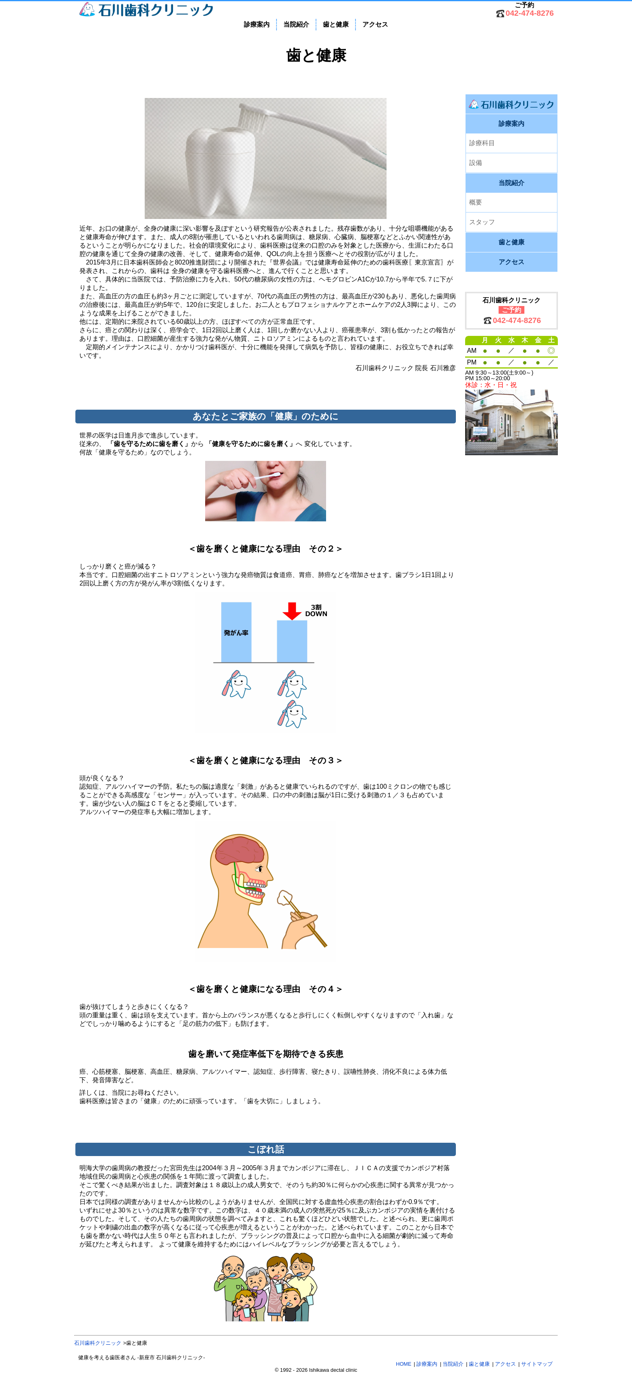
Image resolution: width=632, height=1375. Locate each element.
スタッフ (482, 222)
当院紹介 (296, 24)
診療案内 (257, 24)
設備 (475, 162)
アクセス (375, 24)
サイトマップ (537, 1364)
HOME (403, 1364)
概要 (475, 202)
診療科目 (482, 143)
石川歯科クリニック (97, 1343)
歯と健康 (336, 24)
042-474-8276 (530, 13)
